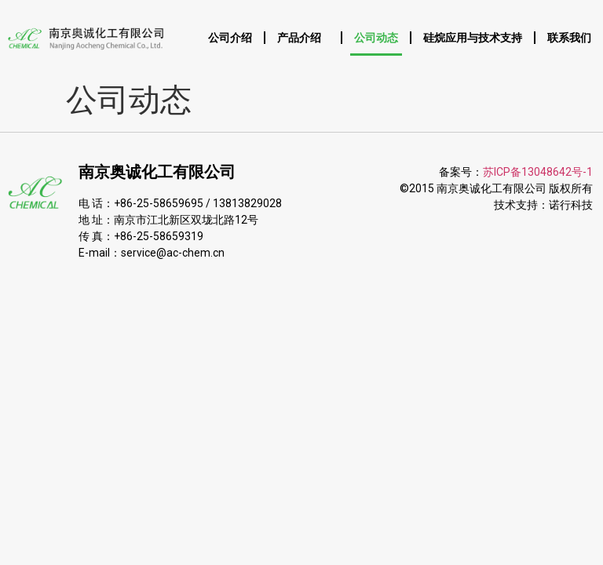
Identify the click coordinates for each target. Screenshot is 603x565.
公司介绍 (230, 37)
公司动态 (376, 37)
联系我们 (569, 37)
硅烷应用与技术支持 (472, 37)
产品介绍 (303, 38)
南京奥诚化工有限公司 (157, 171)
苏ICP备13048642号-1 (538, 172)
